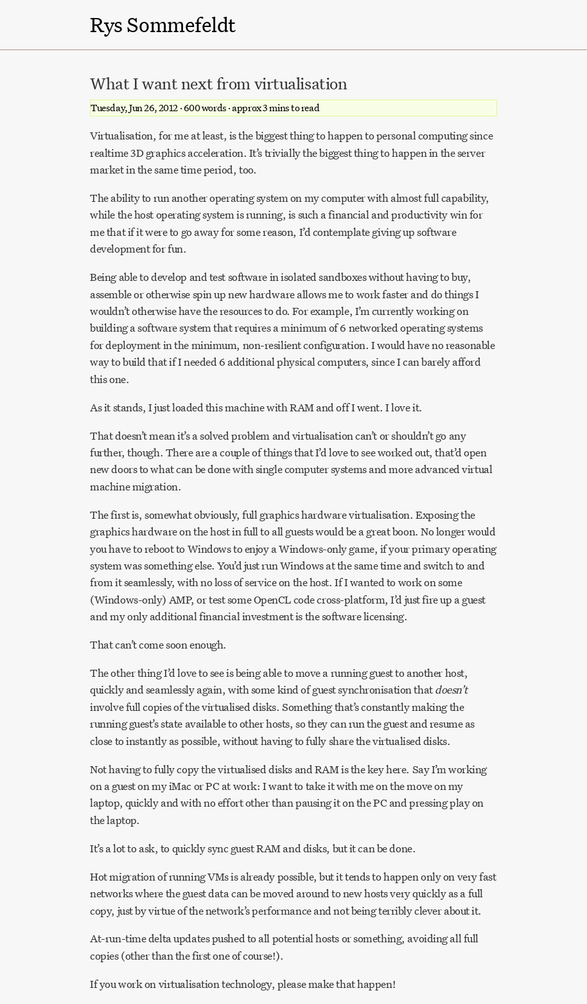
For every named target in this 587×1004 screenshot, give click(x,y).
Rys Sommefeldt (163, 25)
